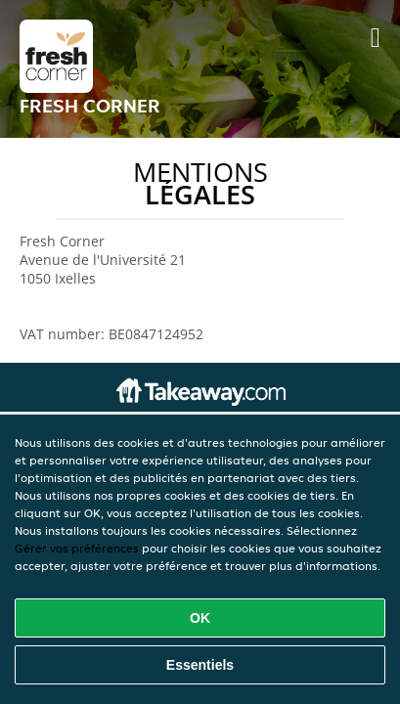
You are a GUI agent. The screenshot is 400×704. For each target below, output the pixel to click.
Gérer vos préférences (77, 548)
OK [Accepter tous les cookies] (200, 618)
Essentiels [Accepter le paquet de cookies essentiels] (200, 665)
